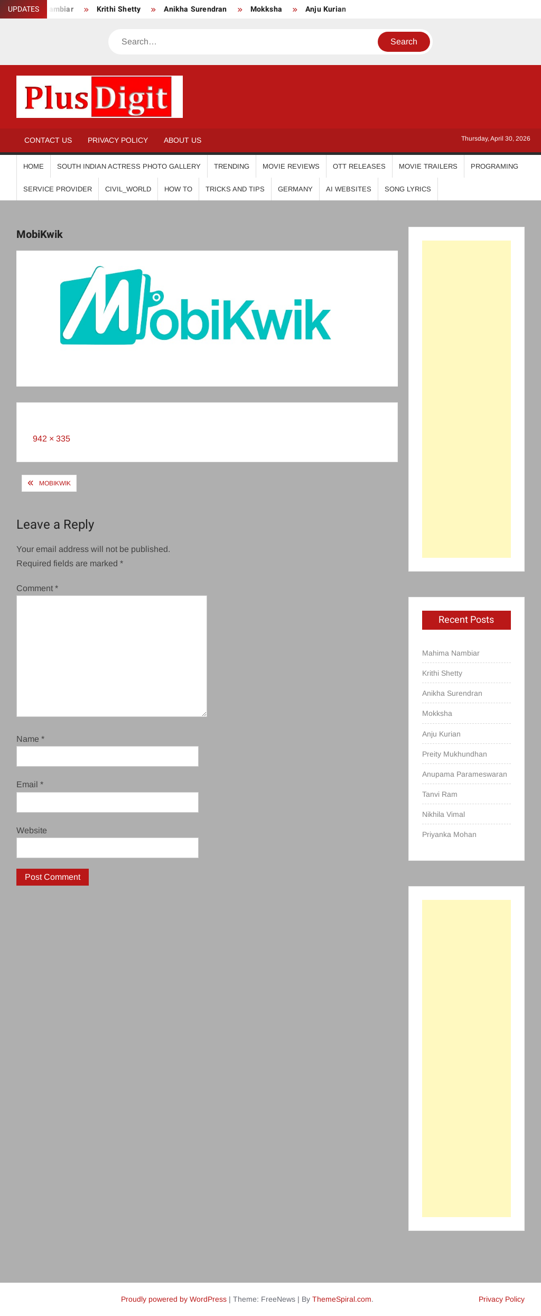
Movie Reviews (291, 166)
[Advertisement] (466, 399)
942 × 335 (51, 438)
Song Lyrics (408, 189)
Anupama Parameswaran (464, 774)
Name (30, 738)
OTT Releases (359, 166)
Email (29, 784)
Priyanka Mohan (449, 834)
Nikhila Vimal (443, 814)
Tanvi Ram (440, 794)
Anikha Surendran (195, 9)
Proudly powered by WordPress (174, 1299)
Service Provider (57, 189)
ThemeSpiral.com (341, 1299)
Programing (494, 166)
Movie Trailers (428, 166)
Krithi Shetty (119, 9)
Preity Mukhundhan (454, 754)
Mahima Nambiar (451, 653)
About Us (182, 140)
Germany (295, 189)
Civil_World (128, 189)
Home (33, 166)
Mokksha (266, 9)
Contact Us (48, 140)
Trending (231, 166)
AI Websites (348, 189)
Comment (37, 588)
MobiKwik (55, 483)
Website (31, 830)
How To (178, 189)
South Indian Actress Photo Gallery (129, 166)
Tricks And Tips (235, 189)
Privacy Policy (118, 140)
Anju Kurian (325, 9)
